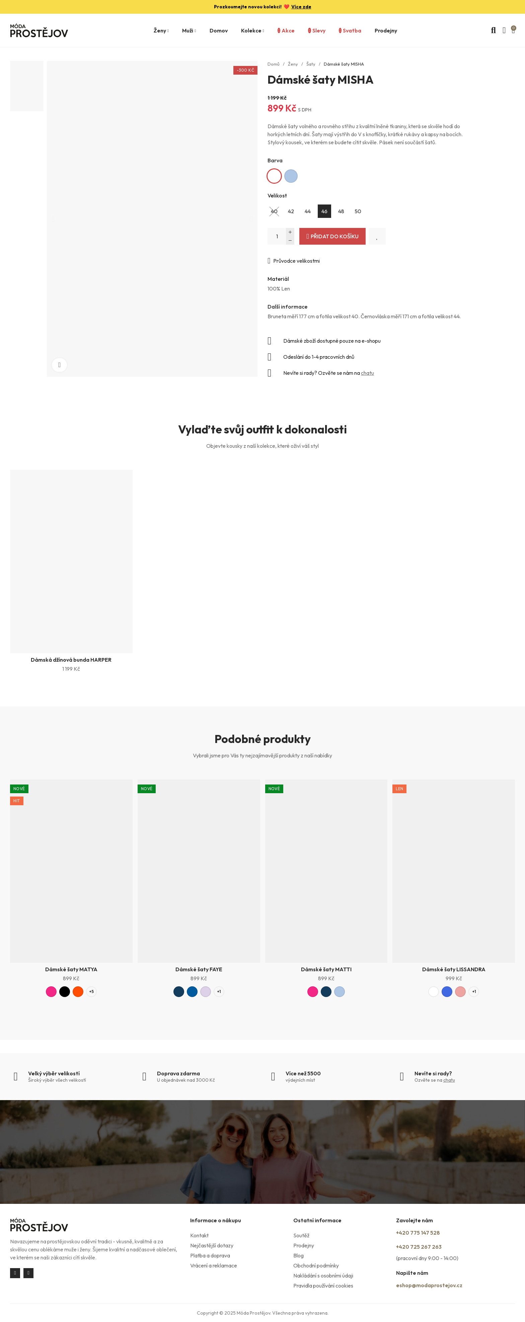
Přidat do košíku (335, 236)
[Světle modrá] (291, 176)
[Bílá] (274, 176)
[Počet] (281, 236)
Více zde (301, 7)
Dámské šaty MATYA (71, 971)
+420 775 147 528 (427, 1235)
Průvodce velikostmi (296, 260)
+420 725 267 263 (428, 1248)
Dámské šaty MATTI (326, 971)
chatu (367, 372)
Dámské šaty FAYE (198, 971)
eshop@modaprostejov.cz (443, 1285)
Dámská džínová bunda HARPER (71, 659)
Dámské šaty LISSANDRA (453, 971)
